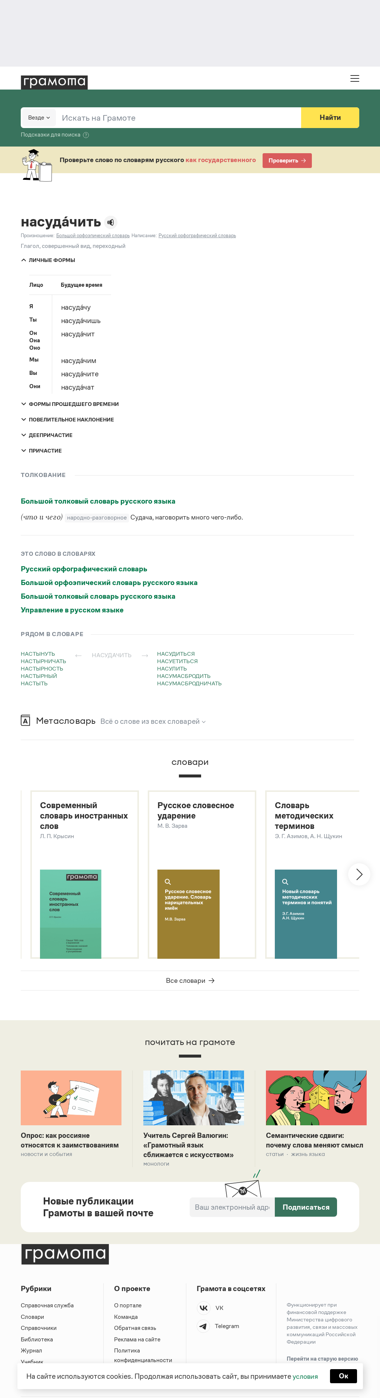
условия (305, 1376)
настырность (42, 668)
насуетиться (177, 661)
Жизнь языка (308, 1165)
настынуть (38, 654)
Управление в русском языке (72, 610)
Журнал (31, 1353)
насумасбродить (184, 676)
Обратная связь (135, 1330)
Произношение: (37, 235)
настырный (39, 676)
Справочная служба (47, 1307)
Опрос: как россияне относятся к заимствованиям (57, 1146)
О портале (128, 1307)
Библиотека (37, 1341)
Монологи (156, 1165)
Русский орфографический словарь (84, 569)
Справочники (39, 1330)
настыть (34, 683)
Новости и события (46, 1165)
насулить (172, 668)
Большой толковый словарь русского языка (98, 501)
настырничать (43, 661)
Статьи (275, 1165)
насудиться (176, 654)
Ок (344, 1376)
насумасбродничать (189, 683)
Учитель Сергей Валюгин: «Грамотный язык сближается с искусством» (191, 1146)
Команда (126, 1319)
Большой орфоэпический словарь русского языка (109, 582)
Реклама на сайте (137, 1341)
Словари (32, 1319)
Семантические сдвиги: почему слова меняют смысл (308, 1146)
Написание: (144, 235)
